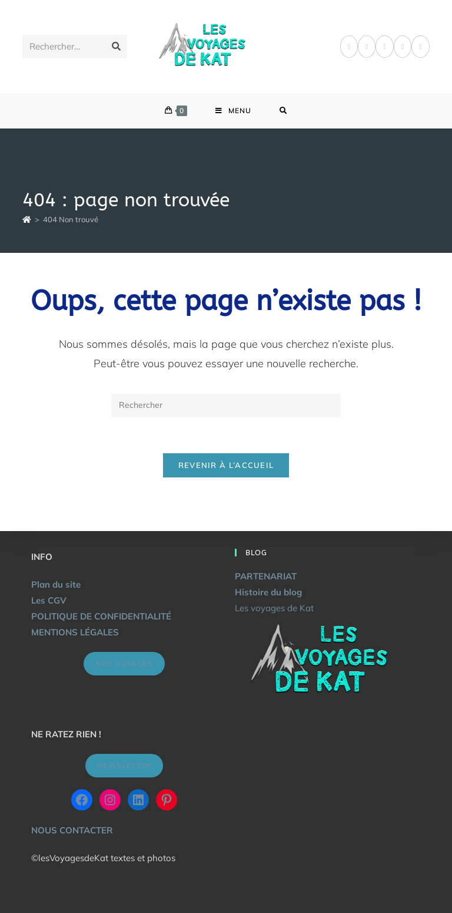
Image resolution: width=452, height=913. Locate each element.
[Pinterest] (366, 46)
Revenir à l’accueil (226, 465)
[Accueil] (26, 219)
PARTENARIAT (266, 576)
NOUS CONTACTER (72, 830)
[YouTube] (420, 46)
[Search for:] (283, 110)
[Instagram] (384, 46)
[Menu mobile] (233, 110)
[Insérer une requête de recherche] (226, 405)
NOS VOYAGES (124, 663)
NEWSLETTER (124, 765)
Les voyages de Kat (274, 608)
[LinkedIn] (402, 46)
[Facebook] (349, 46)
